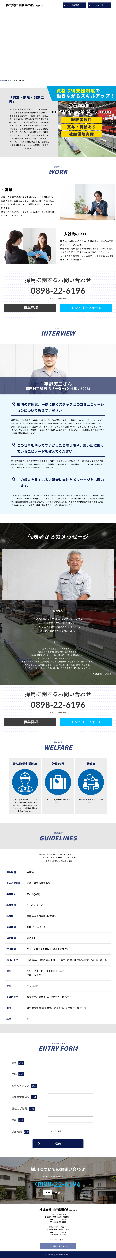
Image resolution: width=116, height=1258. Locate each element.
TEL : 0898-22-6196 (58, 1219)
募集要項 (71, 5)
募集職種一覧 (5, 80)
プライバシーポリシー (58, 1240)
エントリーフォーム (86, 307)
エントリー (97, 5)
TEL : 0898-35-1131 (58, 1232)
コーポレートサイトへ (58, 1246)
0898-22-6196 (58, 290)
